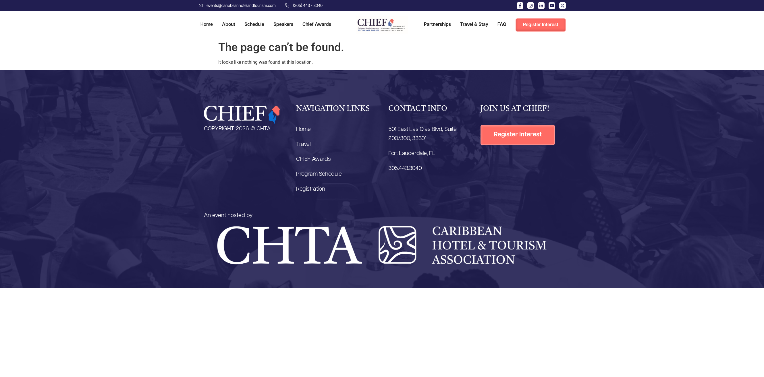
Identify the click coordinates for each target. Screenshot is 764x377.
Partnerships (437, 24)
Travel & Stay (474, 24)
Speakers (283, 24)
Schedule (254, 24)
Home (206, 24)
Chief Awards (316, 24)
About (228, 24)
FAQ (501, 24)
